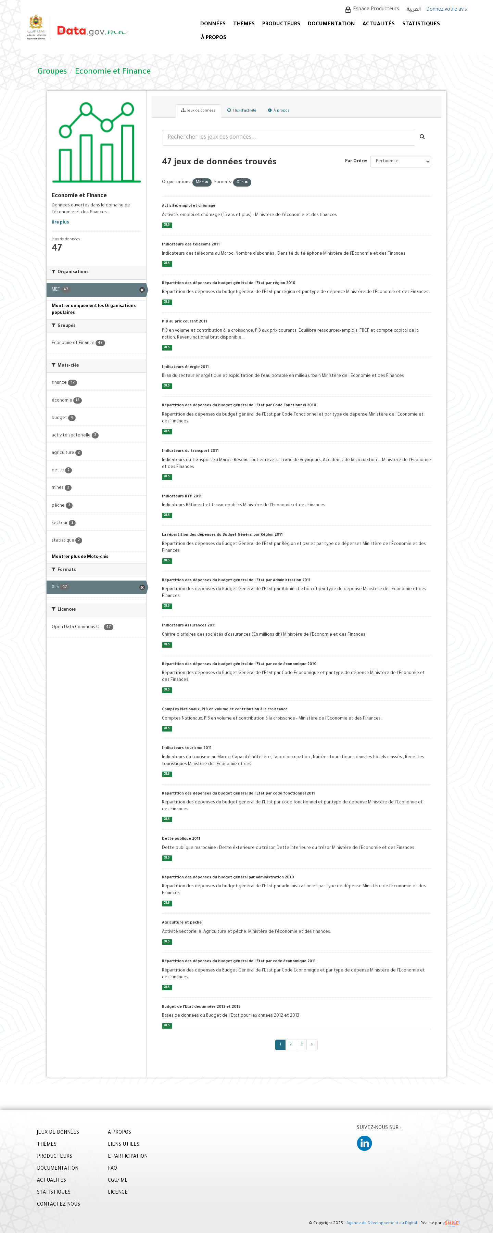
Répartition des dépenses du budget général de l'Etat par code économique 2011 (239, 961)
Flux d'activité (241, 110)
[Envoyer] (422, 137)
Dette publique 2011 (181, 839)
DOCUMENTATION (331, 24)
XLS (167, 225)
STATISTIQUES (421, 24)
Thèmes (244, 24)
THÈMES (46, 1145)
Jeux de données (198, 110)
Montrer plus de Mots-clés (80, 557)
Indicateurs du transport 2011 (190, 451)
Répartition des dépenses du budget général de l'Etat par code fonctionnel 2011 (238, 794)
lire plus (60, 222)
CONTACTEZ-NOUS (58, 1205)
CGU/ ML (117, 1181)
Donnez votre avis (446, 10)
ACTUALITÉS (379, 24)
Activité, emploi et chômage (188, 206)
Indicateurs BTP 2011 (182, 497)
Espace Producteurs (376, 9)
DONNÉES (213, 24)
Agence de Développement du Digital (381, 1224)
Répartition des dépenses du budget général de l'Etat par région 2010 (228, 283)
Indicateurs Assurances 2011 (189, 626)
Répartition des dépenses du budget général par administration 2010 (228, 878)
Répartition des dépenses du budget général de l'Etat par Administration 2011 (236, 581)
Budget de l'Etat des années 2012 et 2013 (201, 1007)
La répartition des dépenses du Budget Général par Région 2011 (222, 535)
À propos (279, 110)
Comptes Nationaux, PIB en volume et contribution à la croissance (225, 710)
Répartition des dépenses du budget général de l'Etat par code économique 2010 (239, 664)
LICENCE (118, 1193)
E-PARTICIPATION (128, 1157)
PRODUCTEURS (281, 24)
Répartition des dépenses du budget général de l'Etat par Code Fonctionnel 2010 (239, 406)
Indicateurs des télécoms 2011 (191, 245)
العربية (414, 9)
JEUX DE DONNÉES (58, 1133)
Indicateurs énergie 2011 (185, 367)
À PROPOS (213, 38)
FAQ (112, 1169)
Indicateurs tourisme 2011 (187, 748)
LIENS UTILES (123, 1145)
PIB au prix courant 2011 (184, 322)
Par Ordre (355, 161)
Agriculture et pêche (182, 923)
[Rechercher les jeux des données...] (288, 137)
